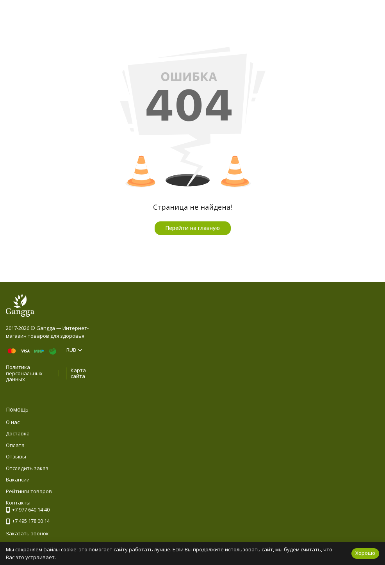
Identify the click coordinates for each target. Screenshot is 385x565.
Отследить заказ (27, 468)
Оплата (15, 445)
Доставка (18, 433)
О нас (13, 422)
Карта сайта (78, 373)
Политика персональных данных (24, 373)
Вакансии (18, 479)
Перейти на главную (192, 228)
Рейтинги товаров (29, 491)
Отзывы (16, 456)
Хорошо (365, 552)
